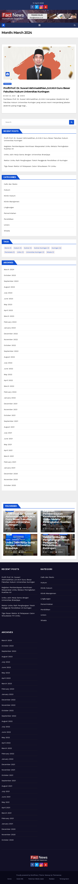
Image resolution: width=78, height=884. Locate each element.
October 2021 (9, 415)
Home (9, 879)
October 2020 (10, 485)
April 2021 (8, 450)
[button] (74, 25)
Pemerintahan (10, 213)
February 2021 (10, 462)
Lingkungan (9, 207)
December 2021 (10, 404)
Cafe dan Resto (10, 184)
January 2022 (10, 398)
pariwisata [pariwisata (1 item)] (10, 252)
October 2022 (10, 345)
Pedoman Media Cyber (36, 879)
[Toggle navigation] (39, 25)
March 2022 (9, 386)
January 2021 (9, 468)
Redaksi (51, 879)
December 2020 (11, 474)
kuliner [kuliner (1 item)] (27, 248)
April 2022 (8, 380)
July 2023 (8, 293)
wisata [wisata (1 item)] (50, 252)
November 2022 (11, 339)
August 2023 (9, 287)
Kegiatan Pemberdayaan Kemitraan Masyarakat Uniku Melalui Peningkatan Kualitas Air (57, 517)
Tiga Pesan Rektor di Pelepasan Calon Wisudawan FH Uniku (30, 166)
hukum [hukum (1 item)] (17, 248)
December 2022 (11, 334)
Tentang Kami (64, 879)
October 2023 (10, 275)
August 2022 (9, 357)
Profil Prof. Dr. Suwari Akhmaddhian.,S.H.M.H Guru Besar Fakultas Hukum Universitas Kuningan (20, 519)
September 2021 (11, 421)
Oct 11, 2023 (49, 528)
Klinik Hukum (10, 196)
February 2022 (10, 392)
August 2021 (9, 427)
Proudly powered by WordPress (27, 875)
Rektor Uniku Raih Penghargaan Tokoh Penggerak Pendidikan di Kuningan (36, 160)
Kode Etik (20, 879)
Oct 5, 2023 (11, 552)
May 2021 (8, 444)
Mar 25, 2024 (10, 96)
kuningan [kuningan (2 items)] (56, 248)
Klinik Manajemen (11, 202)
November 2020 (11, 479)
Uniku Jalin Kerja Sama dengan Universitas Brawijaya (27, 155)
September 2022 (11, 351)
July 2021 (8, 433)
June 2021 (8, 439)
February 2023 (10, 322)
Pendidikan (7, 83)
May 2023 (8, 304)
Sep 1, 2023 (49, 552)
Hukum (7, 190)
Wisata (7, 231)
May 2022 (8, 374)
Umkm (7, 225)
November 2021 (10, 409)
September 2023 (11, 281)
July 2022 (8, 363)
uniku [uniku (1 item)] (20, 252)
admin (21, 96)
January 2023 (10, 328)
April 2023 (8, 310)
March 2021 (9, 456)
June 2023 (8, 299)
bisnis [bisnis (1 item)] (8, 248)
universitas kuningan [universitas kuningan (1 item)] (35, 252)
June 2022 (8, 369)
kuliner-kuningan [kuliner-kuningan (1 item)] (41, 248)
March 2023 (9, 316)
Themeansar (57, 875)
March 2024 (9, 269)
